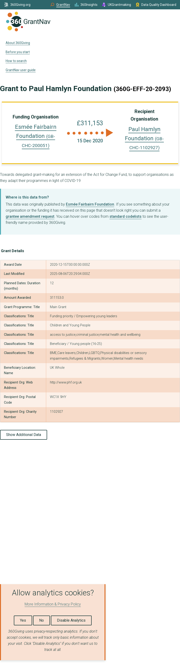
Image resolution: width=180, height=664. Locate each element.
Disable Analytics (71, 620)
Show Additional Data (23, 434)
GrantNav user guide (21, 70)
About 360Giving (18, 43)
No (41, 620)
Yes (23, 620)
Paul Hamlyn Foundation (144, 138)
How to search (16, 61)
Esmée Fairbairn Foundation (35, 136)
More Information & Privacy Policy (53, 604)
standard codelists (125, 216)
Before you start (18, 52)
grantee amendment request (30, 216)
